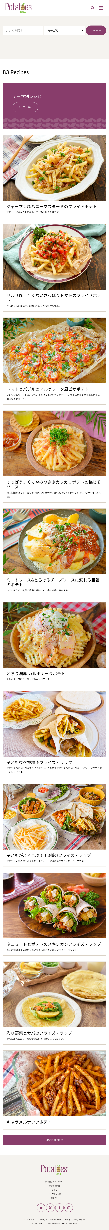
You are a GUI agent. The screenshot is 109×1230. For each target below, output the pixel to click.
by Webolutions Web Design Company (54, 1223)
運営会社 (54, 1198)
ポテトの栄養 (54, 1186)
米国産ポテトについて (54, 1182)
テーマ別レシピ (54, 1194)
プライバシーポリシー (74, 1219)
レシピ (54, 1190)
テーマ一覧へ (25, 107)
